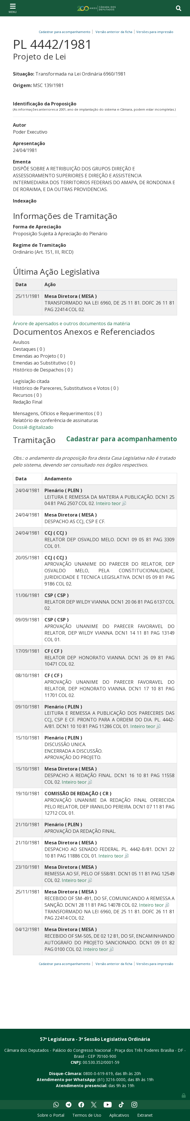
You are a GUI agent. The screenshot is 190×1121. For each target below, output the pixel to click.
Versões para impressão (154, 32)
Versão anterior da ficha (114, 32)
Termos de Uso (86, 1115)
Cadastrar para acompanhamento (65, 32)
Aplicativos (119, 1115)
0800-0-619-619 (98, 1073)
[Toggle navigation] (12, 8)
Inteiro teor (108, 503)
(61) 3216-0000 (111, 1079)
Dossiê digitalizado (33, 427)
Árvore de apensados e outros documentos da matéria (71, 323)
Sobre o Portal (50, 1115)
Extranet (145, 1115)
